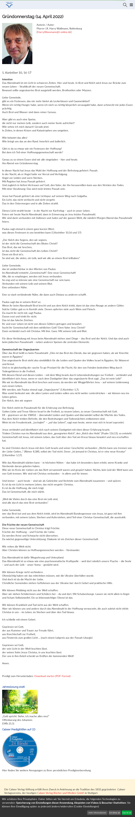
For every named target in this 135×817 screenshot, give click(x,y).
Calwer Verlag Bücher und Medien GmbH (60, 792)
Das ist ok (127, 812)
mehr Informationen (97, 812)
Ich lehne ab (114, 812)
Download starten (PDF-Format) (52, 676)
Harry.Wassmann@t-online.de (54, 32)
